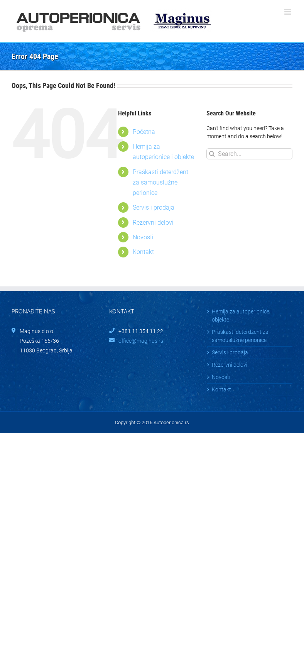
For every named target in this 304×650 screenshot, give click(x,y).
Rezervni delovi (153, 222)
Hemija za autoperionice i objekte (242, 315)
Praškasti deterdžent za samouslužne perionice (160, 182)
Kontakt (143, 252)
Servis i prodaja (153, 207)
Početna (144, 131)
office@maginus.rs (140, 341)
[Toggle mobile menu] (288, 12)
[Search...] (249, 153)
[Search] (212, 153)
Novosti (143, 237)
